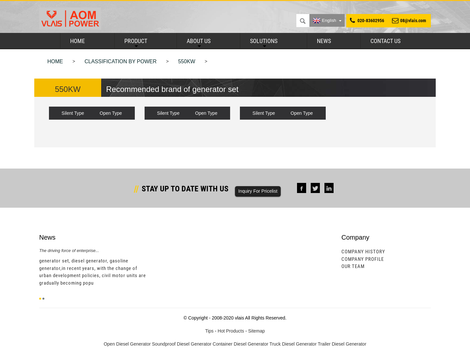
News (324, 40)
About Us (199, 40)
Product (135, 40)
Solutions (263, 40)
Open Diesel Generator (127, 344)
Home (77, 40)
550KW (186, 61)
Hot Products (231, 331)
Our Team (353, 266)
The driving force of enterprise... (69, 250)
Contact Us (385, 40)
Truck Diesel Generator (293, 344)
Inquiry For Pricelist (257, 191)
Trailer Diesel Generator (342, 344)
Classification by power (121, 61)
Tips (209, 331)
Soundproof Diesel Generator (182, 344)
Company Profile (362, 259)
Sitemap (256, 331)
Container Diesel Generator (240, 344)
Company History (363, 252)
